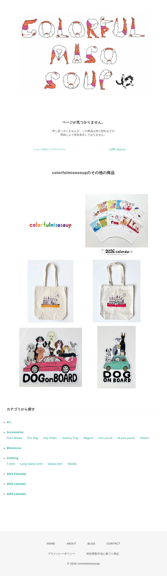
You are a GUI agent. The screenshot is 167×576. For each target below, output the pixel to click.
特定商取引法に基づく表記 (103, 553)
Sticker (144, 438)
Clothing (13, 458)
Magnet (88, 438)
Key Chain (50, 438)
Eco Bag (32, 438)
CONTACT (113, 543)
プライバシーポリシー (61, 553)
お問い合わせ (117, 149)
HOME (51, 543)
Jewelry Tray (70, 438)
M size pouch (126, 438)
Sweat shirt (55, 464)
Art (9, 422)
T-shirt (11, 464)
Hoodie (72, 464)
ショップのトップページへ (49, 149)
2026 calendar (16, 494)
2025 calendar (16, 484)
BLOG (91, 543)
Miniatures (14, 448)
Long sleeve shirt (31, 464)
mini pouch (105, 438)
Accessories (15, 432)
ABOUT (71, 543)
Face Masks (14, 438)
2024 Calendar (16, 474)
